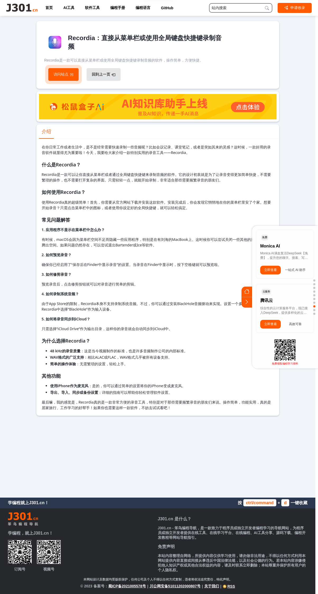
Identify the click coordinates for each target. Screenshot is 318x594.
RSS (229, 586)
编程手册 (117, 8)
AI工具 (68, 8)
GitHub (167, 8)
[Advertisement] (157, 455)
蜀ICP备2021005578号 (127, 586)
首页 (49, 8)
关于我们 (211, 586)
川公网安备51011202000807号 (175, 586)
